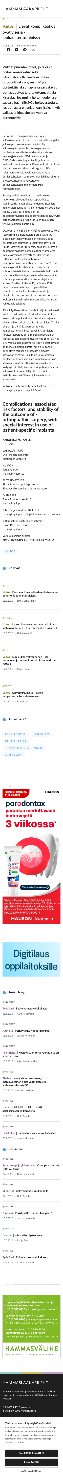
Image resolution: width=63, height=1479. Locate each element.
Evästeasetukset (31, 1471)
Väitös (10, 551)
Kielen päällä (16, 741)
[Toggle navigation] (58, 9)
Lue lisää (20, 1443)
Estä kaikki (31, 1462)
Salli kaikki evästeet (31, 1453)
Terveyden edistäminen (23, 748)
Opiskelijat (14, 754)
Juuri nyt (42, 734)
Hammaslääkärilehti (26, 9)
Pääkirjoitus (15, 734)
